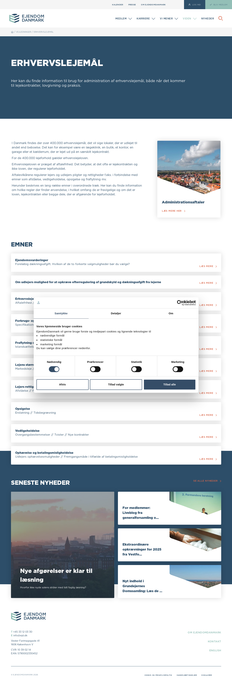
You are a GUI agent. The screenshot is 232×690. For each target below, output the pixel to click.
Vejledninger (24, 31)
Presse (132, 4)
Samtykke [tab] (61, 313)
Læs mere (207, 267)
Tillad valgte (116, 384)
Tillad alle (169, 384)
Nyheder (207, 18)
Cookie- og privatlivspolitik (151, 682)
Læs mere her (174, 211)
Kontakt (213, 648)
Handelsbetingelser (183, 682)
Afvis (62, 384)
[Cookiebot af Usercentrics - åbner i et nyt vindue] (180, 303)
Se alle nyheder (206, 488)
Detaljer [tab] (116, 313)
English (214, 657)
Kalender (117, 4)
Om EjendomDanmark (153, 4)
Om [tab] (171, 313)
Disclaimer (206, 682)
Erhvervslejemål (47, 31)
